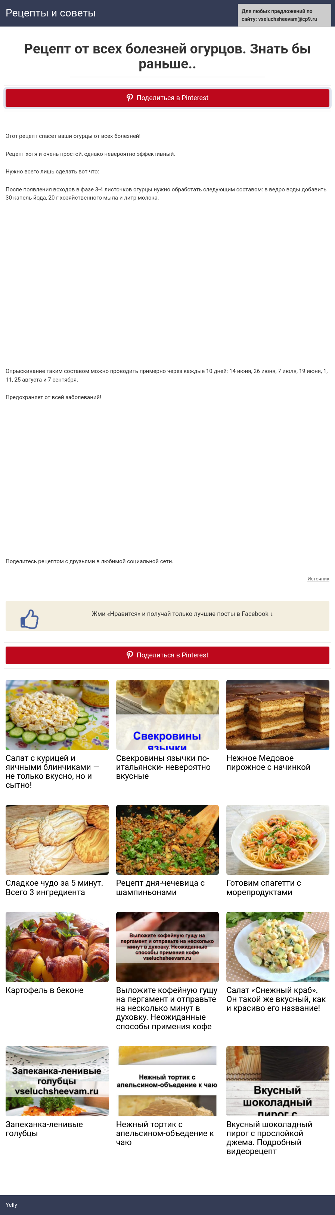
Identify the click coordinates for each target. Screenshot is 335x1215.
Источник (318, 579)
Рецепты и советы (51, 13)
